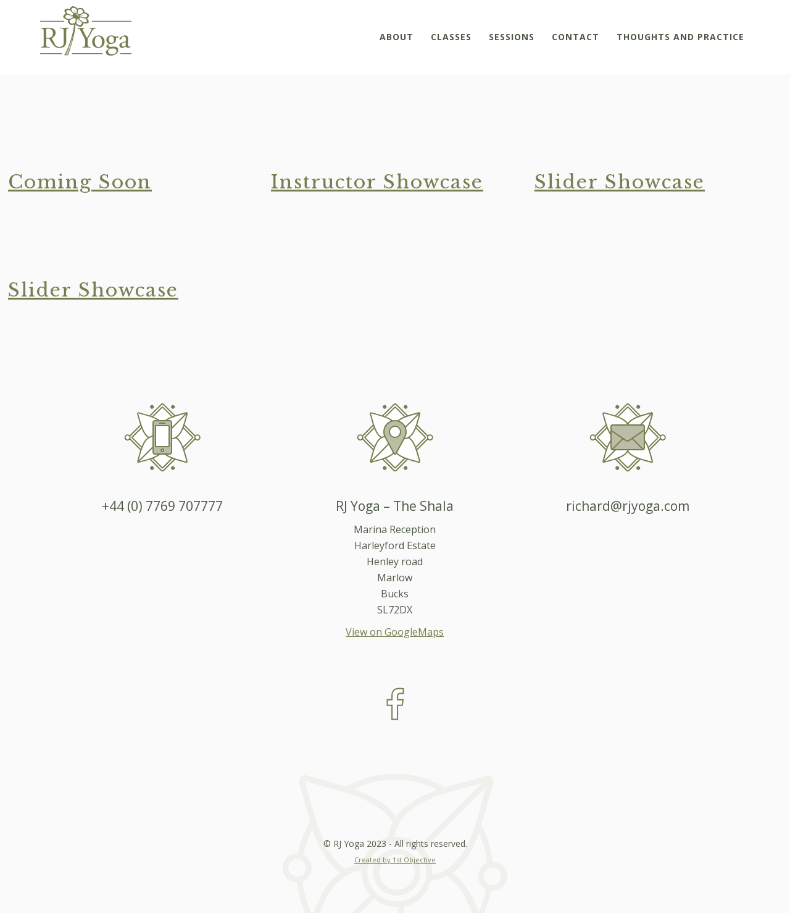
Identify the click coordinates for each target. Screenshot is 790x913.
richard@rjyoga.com (627, 506)
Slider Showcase (619, 181)
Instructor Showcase (377, 181)
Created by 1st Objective (395, 859)
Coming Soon (80, 181)
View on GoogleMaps (395, 632)
